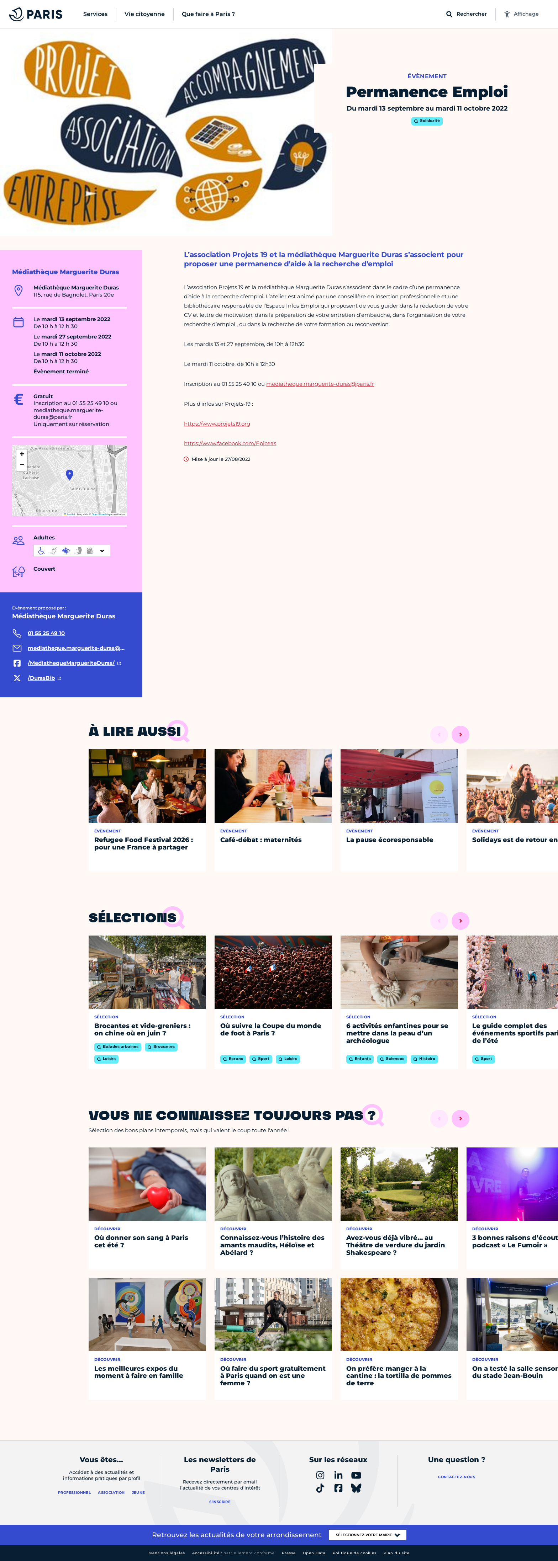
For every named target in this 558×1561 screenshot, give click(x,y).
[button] (69, 475)
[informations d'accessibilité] (71, 551)
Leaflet (69, 514)
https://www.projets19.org (217, 423)
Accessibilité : (233, 1553)
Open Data (314, 1553)
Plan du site (397, 1553)
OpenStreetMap (101, 514)
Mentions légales (166, 1553)
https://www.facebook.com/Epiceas (230, 443)
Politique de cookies (355, 1553)
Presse (289, 1553)
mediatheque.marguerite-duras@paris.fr (320, 383)
